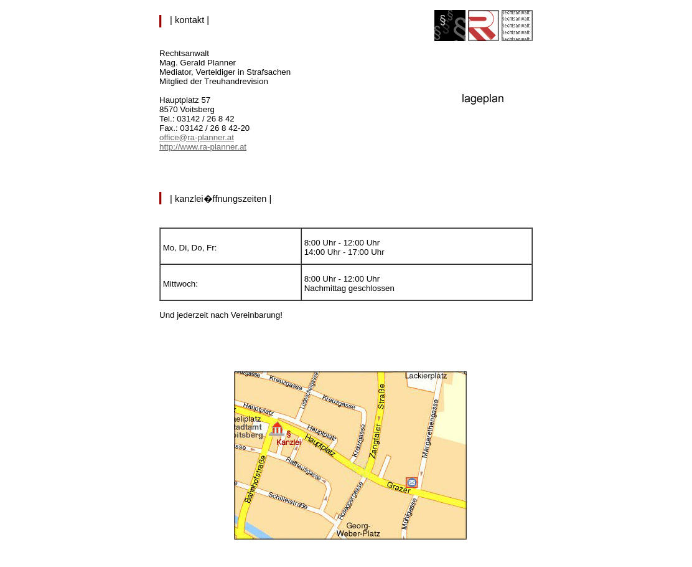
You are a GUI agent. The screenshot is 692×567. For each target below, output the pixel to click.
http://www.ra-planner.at (202, 146)
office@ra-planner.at (196, 137)
